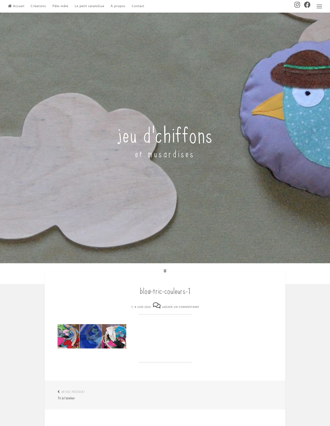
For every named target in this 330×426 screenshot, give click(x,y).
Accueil (16, 6)
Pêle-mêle (60, 6)
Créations (38, 6)
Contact (138, 6)
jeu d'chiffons (165, 133)
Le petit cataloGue (89, 6)
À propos (118, 6)
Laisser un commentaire (180, 307)
